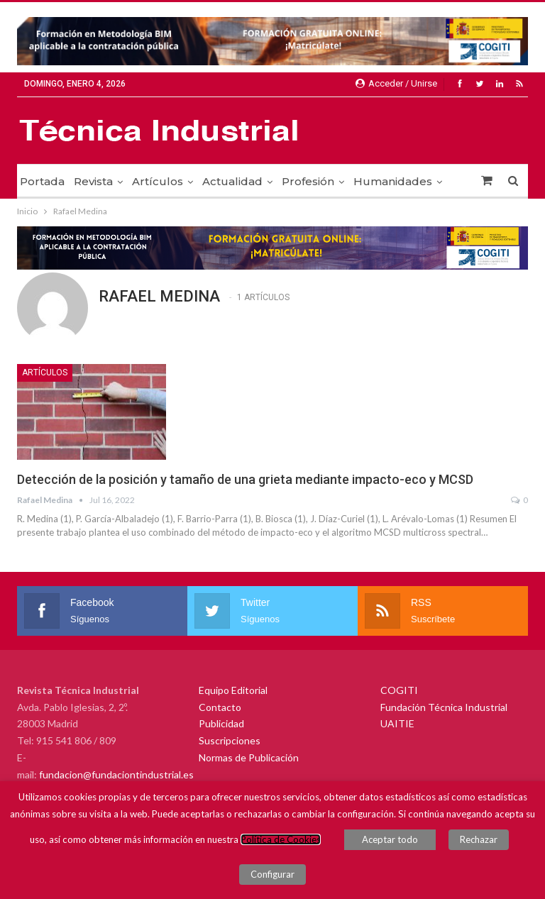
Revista (93, 181)
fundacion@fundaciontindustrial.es (116, 774)
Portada (42, 181)
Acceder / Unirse (396, 83)
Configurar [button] (272, 874)
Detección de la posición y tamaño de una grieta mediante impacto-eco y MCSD (245, 479)
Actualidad (232, 181)
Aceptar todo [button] (390, 839)
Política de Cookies (281, 839)
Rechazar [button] (478, 839)
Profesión (308, 181)
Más (364, 181)
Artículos (157, 181)
